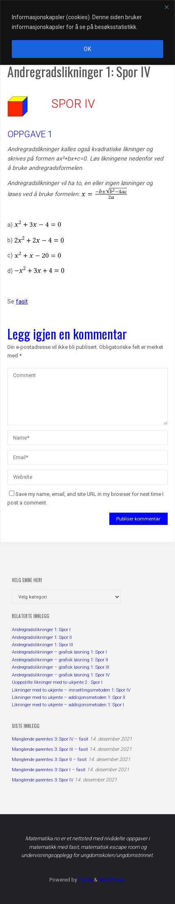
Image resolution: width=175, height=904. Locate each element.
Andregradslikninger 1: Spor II (42, 637)
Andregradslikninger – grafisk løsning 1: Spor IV (61, 675)
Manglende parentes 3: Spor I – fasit (49, 769)
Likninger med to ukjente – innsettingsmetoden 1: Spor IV (71, 690)
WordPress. (112, 880)
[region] (87, 32)
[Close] (166, 7)
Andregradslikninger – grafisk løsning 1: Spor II (60, 660)
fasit (22, 301)
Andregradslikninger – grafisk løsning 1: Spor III (60, 667)
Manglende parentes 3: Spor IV (42, 780)
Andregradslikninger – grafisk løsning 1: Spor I (59, 652)
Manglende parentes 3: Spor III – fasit (50, 749)
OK (87, 49)
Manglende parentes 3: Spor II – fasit (49, 759)
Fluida (85, 880)
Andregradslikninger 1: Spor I (41, 629)
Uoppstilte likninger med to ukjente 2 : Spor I (57, 682)
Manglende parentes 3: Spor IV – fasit (50, 739)
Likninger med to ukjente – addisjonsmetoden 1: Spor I (68, 705)
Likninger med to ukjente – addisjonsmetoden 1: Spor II (68, 697)
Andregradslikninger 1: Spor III (42, 644)
